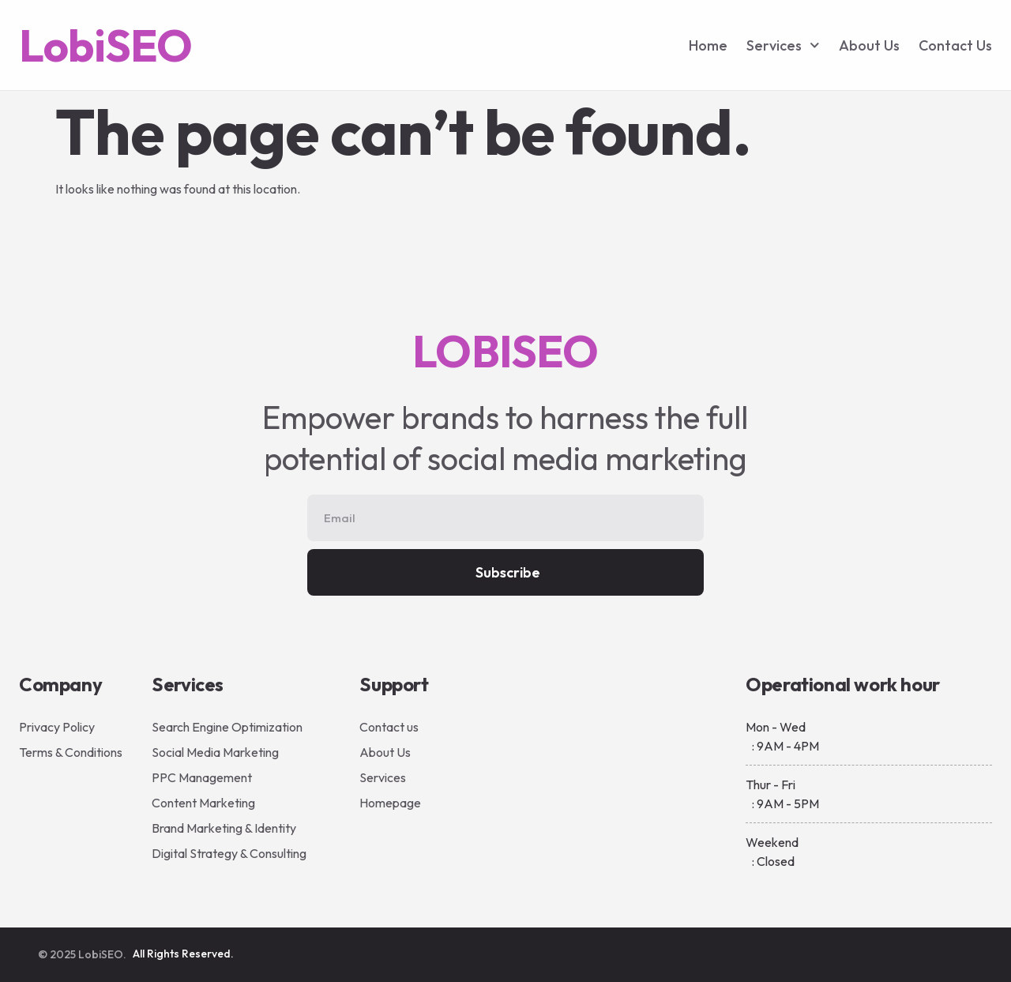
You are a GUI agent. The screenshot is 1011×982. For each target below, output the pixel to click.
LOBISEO (505, 351)
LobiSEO (105, 45)
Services (783, 45)
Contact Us (955, 45)
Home (708, 45)
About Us (869, 45)
